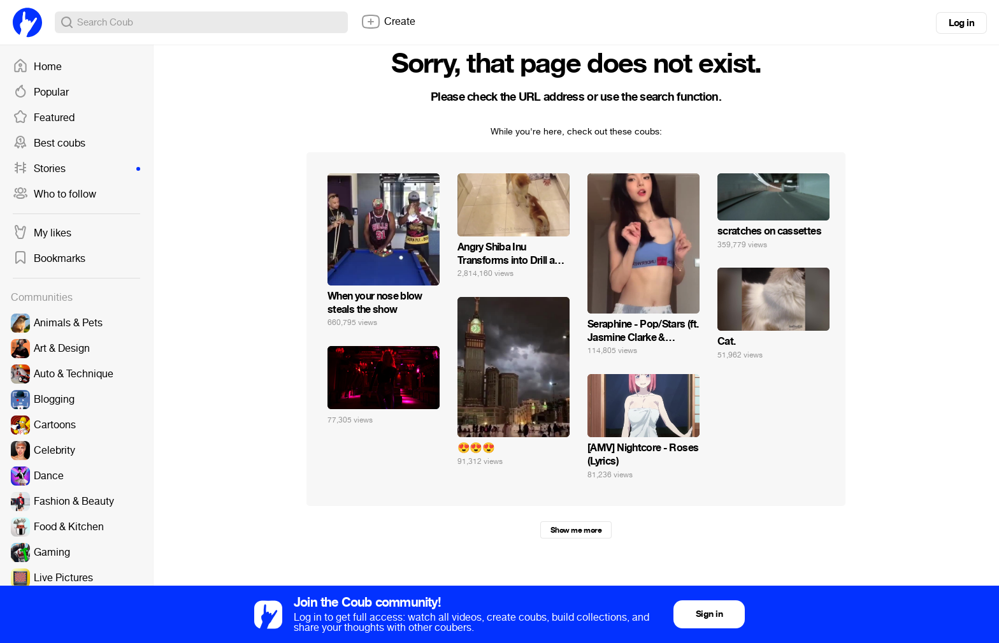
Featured (44, 118)
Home (37, 67)
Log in (961, 23)
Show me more (575, 530)
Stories (76, 169)
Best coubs (49, 143)
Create (388, 21)
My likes (42, 233)
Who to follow (54, 194)
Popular (41, 92)
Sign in (709, 614)
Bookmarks (49, 259)
